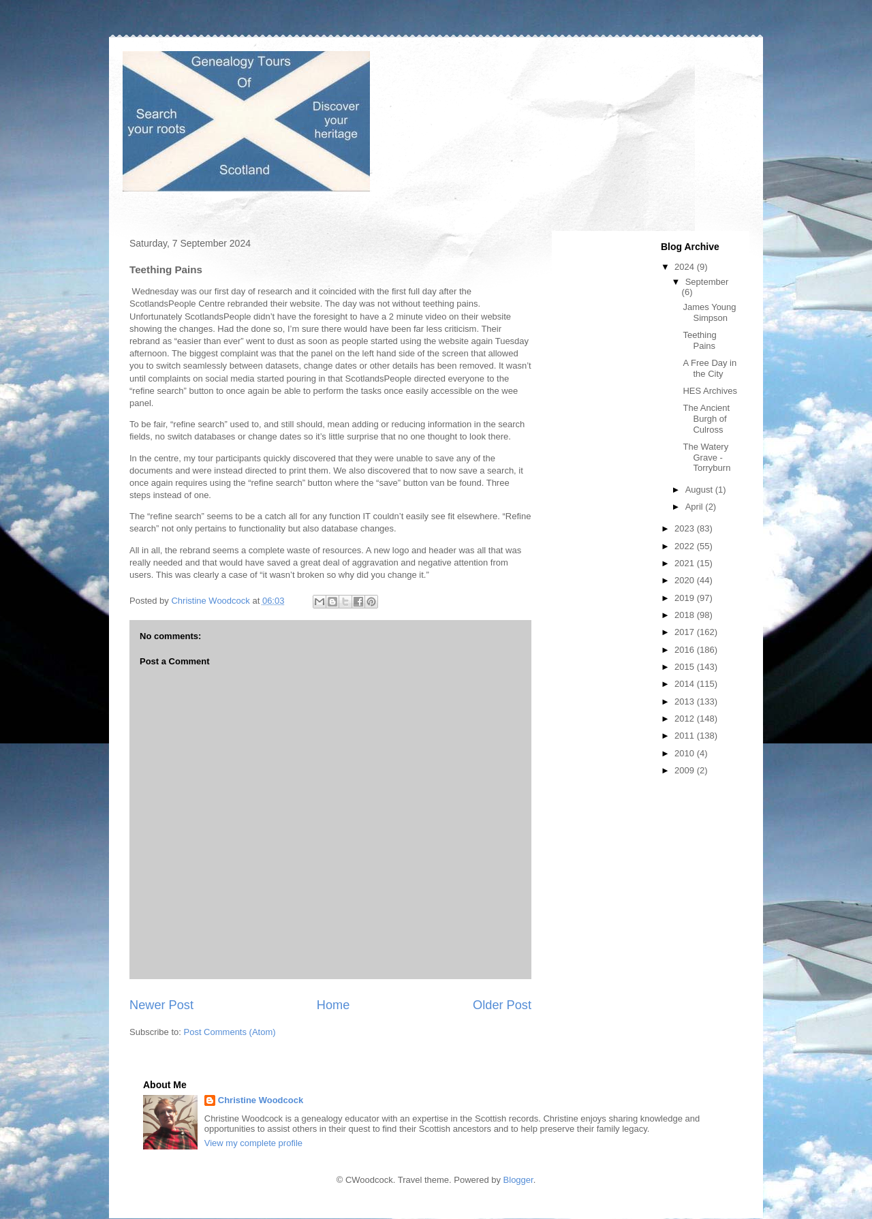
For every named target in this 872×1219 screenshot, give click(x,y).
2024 (685, 267)
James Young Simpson (709, 312)
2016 (685, 650)
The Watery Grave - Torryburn (706, 457)
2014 (685, 684)
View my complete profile (253, 1143)
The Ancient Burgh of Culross (706, 418)
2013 (685, 701)
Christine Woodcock (260, 1100)
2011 (685, 735)
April (695, 507)
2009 (685, 770)
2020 (685, 580)
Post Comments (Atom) (230, 1032)
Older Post (502, 1005)
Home (333, 1005)
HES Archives (709, 391)
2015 (685, 667)
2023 (685, 528)
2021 (685, 563)
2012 (685, 718)
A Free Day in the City (709, 368)
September (707, 282)
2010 (685, 753)
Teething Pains (699, 340)
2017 (685, 632)
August (700, 489)
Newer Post (161, 1005)
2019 (685, 598)
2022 (685, 546)
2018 (685, 615)
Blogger (518, 1180)
